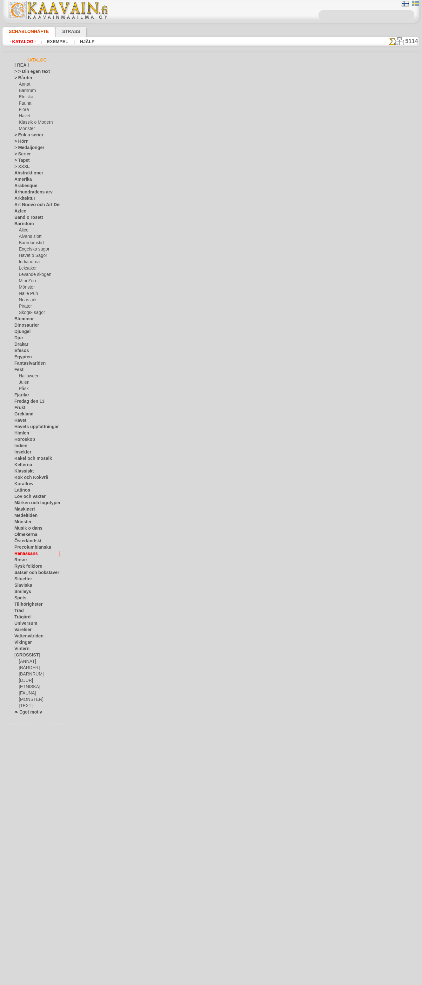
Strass (61, 31)
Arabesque (23, 186)
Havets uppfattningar (33, 427)
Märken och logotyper (33, 503)
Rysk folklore (25, 566)
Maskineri (23, 509)
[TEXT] (24, 706)
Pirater (25, 306)
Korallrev (22, 484)
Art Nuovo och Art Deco (35, 205)
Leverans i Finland (248, 893)
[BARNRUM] (30, 674)
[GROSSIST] (25, 655)
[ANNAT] (26, 661)
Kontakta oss (212, 893)
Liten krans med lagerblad (155, 450)
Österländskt (25, 541)
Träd (18, 611)
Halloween (28, 376)
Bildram (136, 497)
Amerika (21, 179)
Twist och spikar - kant (151, 683)
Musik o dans (26, 528)
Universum (23, 623)
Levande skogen (32, 274)
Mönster (26, 129)
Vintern (20, 649)
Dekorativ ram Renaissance (156, 637)
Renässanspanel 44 (147, 590)
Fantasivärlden (27, 363)
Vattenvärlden (26, 636)
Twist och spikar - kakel (152, 730)
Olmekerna (23, 535)
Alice (23, 230)
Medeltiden (24, 516)
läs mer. (251, 980)
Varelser (21, 630)
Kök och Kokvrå (28, 477)
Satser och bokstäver (32, 573)
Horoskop (22, 439)
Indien (19, 446)
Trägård (21, 617)
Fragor (187, 893)
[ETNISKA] (28, 687)
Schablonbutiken (160, 893)
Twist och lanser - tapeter (154, 217)
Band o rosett (26, 217)
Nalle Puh (27, 294)
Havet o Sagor (31, 255)
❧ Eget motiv (25, 712)
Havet (24, 116)
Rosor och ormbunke (150, 357)
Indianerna (28, 262)
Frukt (19, 408)
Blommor (22, 319)
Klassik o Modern (34, 122)
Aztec (19, 211)
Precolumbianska (29, 547)
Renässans (23, 554)
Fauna (24, 103)
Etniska (25, 97)
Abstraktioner (26, 173)
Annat (24, 84)
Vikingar (21, 642)
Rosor (19, 560)
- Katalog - (21, 41)
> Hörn (20, 141)
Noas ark (27, 300)
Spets (19, 598)
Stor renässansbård (148, 543)
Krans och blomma (147, 404)
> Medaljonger (26, 148)
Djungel (20, 332)
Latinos (21, 490)
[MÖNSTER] (29, 699)
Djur (18, 338)
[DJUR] (25, 680)
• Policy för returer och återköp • (211, 924)
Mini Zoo (26, 281)
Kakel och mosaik (29, 458)
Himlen (20, 433)
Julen (23, 382)
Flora (23, 110)
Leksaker (26, 268)
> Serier (20, 154)
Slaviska (21, 585)
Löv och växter (27, 496)
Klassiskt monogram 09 (152, 124)
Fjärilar (20, 395)
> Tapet (20, 160)
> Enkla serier (25, 135)
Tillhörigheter (25, 604)
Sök (275, 893)
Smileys (20, 592)
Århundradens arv (30, 192)
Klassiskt (22, 471)
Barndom (22, 224)
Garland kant (142, 310)
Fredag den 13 (26, 401)
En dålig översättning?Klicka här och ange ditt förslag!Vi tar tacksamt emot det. (211, 869)
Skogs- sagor (30, 313)
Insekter (21, 452)
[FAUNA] (27, 693)
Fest (18, 370)
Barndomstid (30, 243)
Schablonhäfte (25, 31)
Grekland (22, 414)
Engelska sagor (32, 249)
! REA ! (20, 65)
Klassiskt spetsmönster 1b (155, 777)
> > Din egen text (28, 72)
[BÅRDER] (28, 668)
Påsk (23, 389)
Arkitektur (23, 198)
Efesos (20, 351)
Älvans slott (29, 236)
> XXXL (20, 167)
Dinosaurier (24, 325)
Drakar (20, 344)
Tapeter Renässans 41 (150, 170)
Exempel (53, 41)
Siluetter (21, 579)
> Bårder (21, 78)
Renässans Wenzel (147, 264)
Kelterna (21, 465)
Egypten (21, 357)
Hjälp (78, 41)
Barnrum (26, 91)
